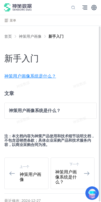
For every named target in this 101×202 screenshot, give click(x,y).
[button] (94, 8)
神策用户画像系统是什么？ (30, 76)
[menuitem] (50, 76)
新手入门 (56, 36)
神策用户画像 (30, 36)
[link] (30, 36)
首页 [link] (8, 36)
